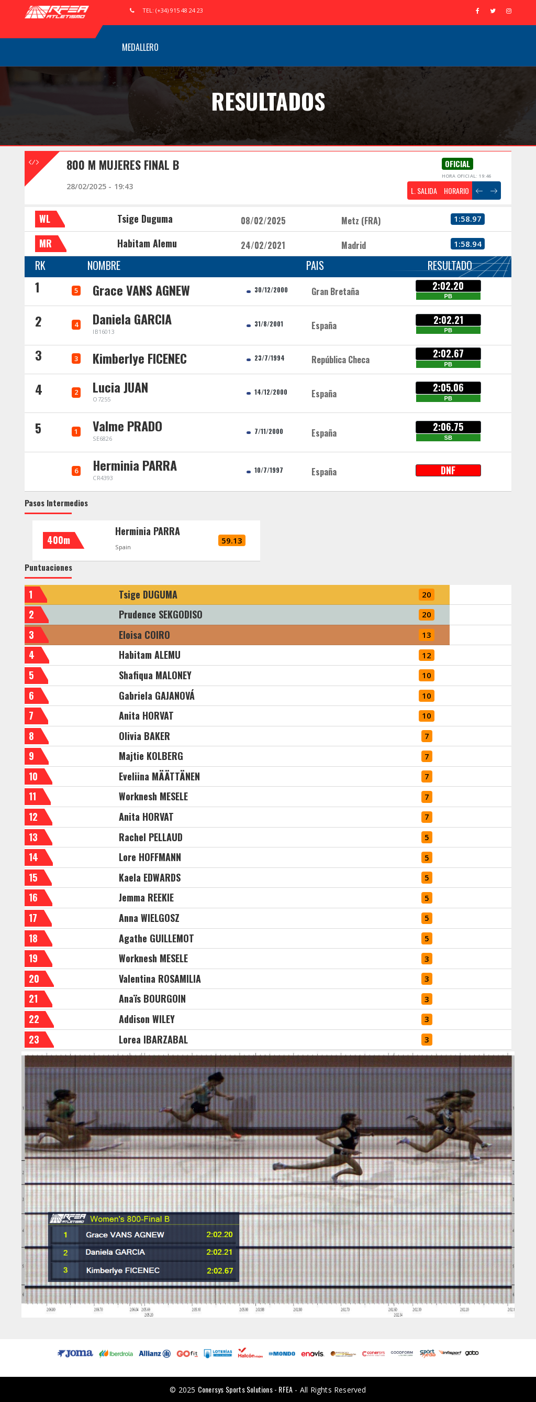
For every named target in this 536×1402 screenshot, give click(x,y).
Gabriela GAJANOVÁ (157, 695)
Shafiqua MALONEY (155, 675)
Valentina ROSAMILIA (160, 978)
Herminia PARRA (147, 531)
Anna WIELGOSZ (149, 918)
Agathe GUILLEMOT (156, 938)
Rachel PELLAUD (151, 837)
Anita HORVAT (146, 715)
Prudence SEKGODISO (161, 614)
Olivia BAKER (144, 736)
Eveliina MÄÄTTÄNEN (159, 776)
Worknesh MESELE (153, 796)
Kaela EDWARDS (150, 877)
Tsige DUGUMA (148, 594)
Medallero (140, 47)
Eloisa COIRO (144, 635)
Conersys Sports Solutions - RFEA (245, 1389)
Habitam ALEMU (150, 654)
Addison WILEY (147, 1019)
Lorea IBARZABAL (153, 1039)
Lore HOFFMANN (150, 857)
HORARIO (456, 190)
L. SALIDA (424, 190)
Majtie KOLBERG (151, 756)
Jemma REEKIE (146, 897)
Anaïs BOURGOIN (152, 998)
